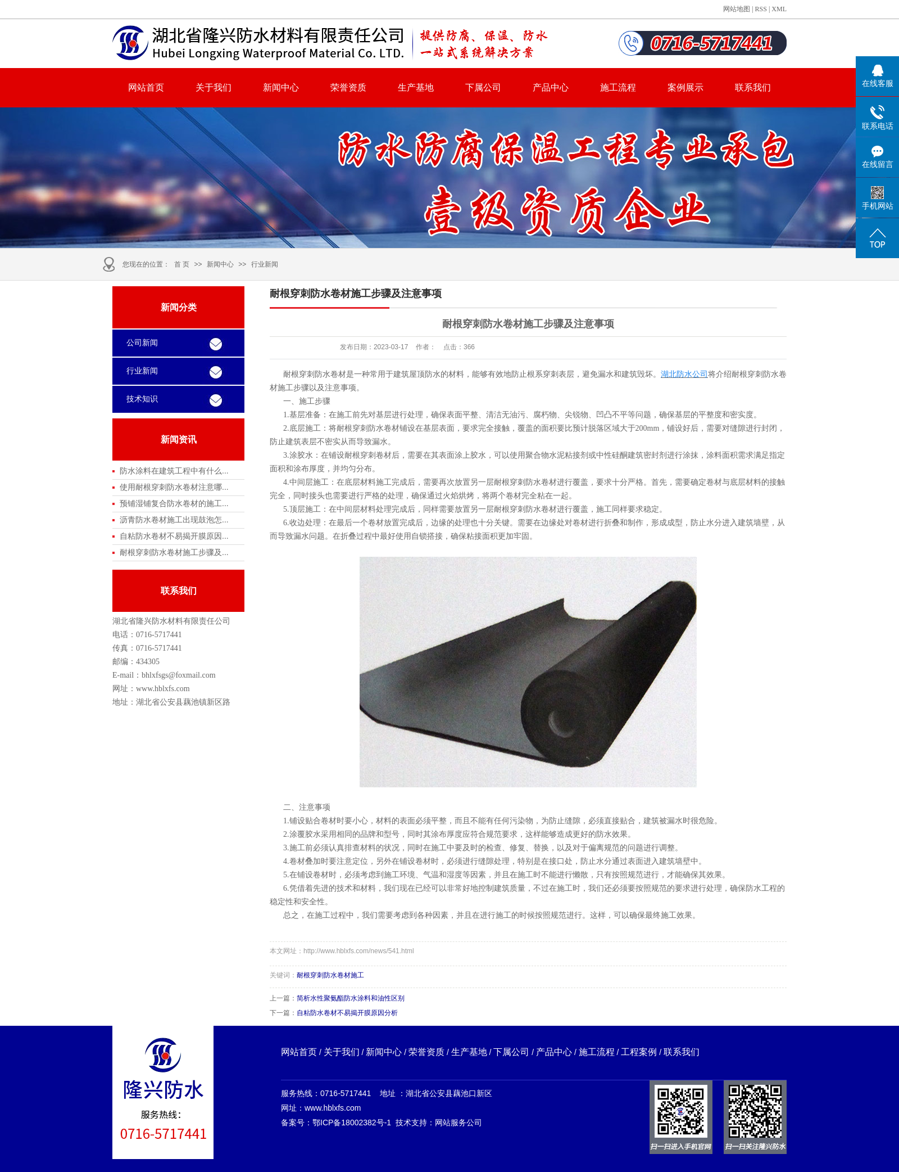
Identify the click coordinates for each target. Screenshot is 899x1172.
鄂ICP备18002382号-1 (351, 1122)
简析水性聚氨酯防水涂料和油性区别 (351, 998)
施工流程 (618, 87)
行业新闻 (264, 264)
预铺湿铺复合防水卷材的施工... (174, 503)
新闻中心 (281, 87)
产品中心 (551, 87)
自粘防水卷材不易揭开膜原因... (174, 535)
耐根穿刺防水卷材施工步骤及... (174, 552)
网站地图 (736, 9)
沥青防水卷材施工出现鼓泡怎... (174, 519)
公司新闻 (142, 343)
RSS (761, 9)
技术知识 (142, 399)
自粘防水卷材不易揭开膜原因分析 (347, 1013)
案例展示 (685, 87)
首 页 (181, 264)
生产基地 (416, 87)
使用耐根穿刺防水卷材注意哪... (174, 487)
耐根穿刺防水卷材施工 (330, 975)
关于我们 (213, 87)
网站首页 (146, 87)
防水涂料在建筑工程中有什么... (174, 470)
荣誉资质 (348, 87)
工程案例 (639, 1052)
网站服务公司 (458, 1122)
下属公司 (483, 87)
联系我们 (753, 87)
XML (779, 9)
